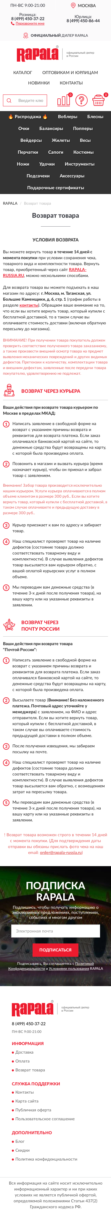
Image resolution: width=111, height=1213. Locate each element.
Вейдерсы (31, 140)
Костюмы (83, 152)
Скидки (22, 1150)
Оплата (22, 1061)
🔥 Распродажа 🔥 (28, 117)
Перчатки (28, 152)
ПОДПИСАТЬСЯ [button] (55, 950)
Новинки (39, 83)
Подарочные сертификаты (55, 188)
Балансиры (51, 128)
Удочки (47, 164)
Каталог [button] (22, 73)
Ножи (23, 164)
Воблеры (67, 117)
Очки (23, 128)
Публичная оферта (33, 1110)
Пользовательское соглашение (45, 1119)
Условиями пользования (69, 968)
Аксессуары (72, 176)
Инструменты (79, 164)
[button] (27, 23)
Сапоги (55, 152)
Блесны (95, 117)
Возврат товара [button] (30, 1070)
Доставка (24, 1052)
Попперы (83, 128)
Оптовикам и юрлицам (70, 73)
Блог (20, 1142)
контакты (29, 305)
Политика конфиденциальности (46, 1159)
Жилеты (61, 140)
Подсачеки (38, 176)
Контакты (71, 83)
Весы (85, 140)
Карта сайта (26, 1102)
